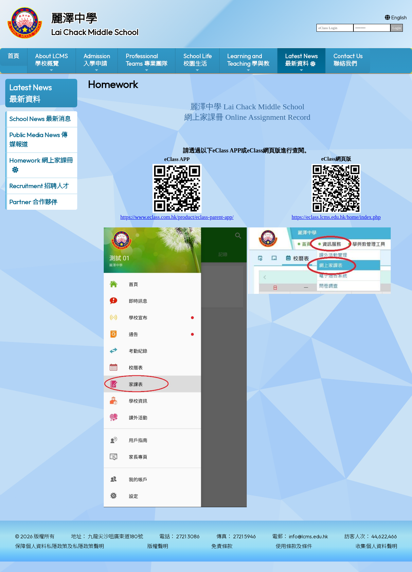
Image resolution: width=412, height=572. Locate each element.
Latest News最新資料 (301, 62)
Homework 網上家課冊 (41, 160)
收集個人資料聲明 (376, 546)
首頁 (13, 56)
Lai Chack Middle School (94, 32)
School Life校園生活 (197, 62)
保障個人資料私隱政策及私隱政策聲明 (59, 546)
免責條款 (221, 546)
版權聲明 (157, 546)
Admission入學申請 (96, 62)
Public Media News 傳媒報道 (38, 139)
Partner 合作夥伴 (33, 202)
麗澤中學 (74, 18)
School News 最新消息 (40, 119)
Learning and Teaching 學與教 (248, 62)
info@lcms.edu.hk (308, 536)
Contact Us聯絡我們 (348, 59)
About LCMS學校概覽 (51, 62)
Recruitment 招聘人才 (39, 186)
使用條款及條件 (294, 546)
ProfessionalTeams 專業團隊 (147, 62)
